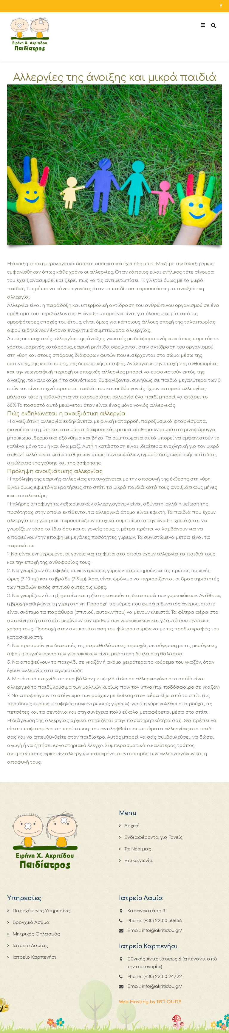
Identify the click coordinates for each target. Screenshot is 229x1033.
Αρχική (132, 825)
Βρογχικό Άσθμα (31, 922)
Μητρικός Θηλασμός (36, 934)
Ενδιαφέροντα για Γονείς (153, 837)
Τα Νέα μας (137, 849)
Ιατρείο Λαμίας (30, 945)
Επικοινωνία (138, 860)
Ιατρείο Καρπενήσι (34, 957)
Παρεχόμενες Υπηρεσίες (41, 910)
